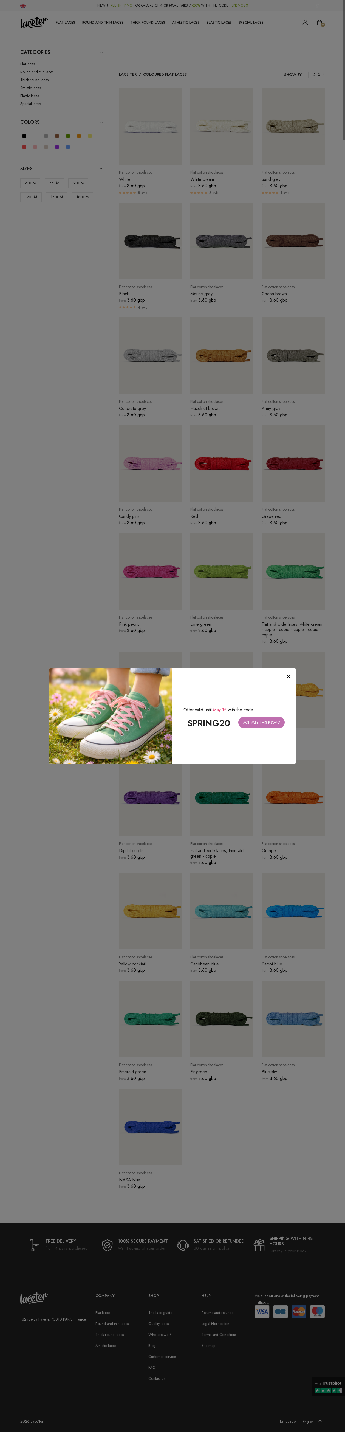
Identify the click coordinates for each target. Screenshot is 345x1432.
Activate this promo (261, 722)
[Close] (288, 676)
